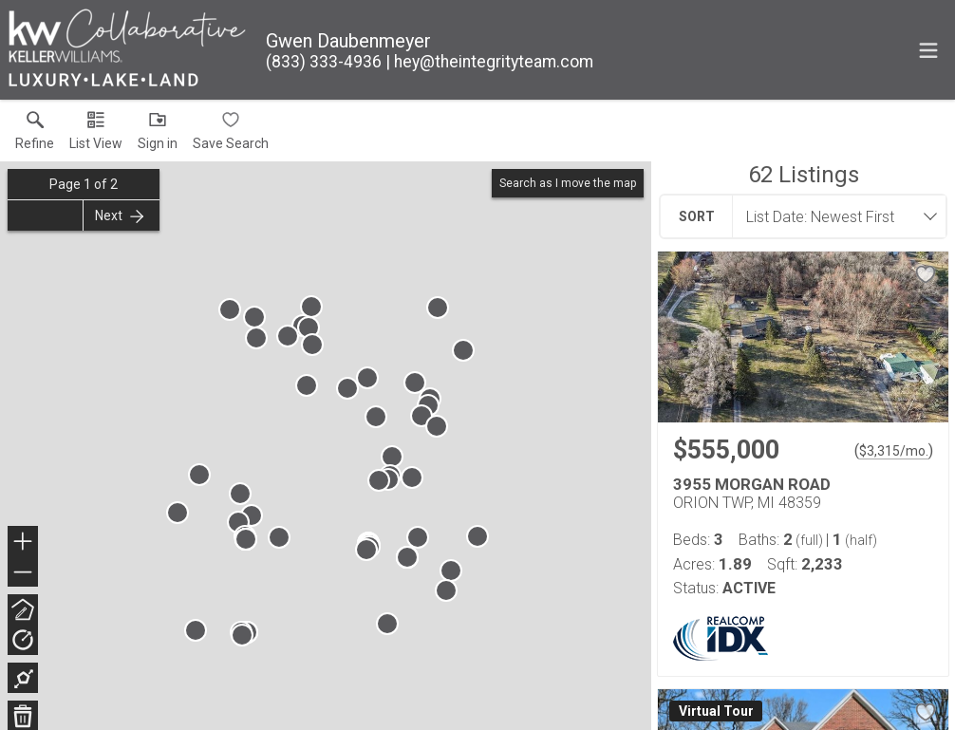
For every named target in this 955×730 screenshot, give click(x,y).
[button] (96, 135)
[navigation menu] (928, 50)
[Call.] (324, 61)
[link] (34, 135)
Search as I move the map (567, 183)
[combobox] (833, 216)
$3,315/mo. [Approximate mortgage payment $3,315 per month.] (893, 451)
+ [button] (23, 543)
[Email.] (489, 61)
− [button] (22, 572)
